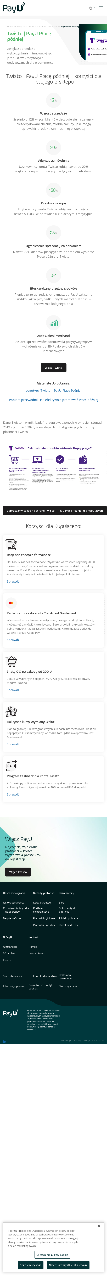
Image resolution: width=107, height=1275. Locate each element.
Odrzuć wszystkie (30, 1265)
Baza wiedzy (66, 893)
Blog (61, 902)
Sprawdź (13, 581)
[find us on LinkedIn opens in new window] (4, 1041)
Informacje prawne (14, 986)
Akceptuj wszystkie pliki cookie (68, 1265)
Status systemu (68, 986)
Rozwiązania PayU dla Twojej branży (16, 910)
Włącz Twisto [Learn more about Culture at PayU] (18, 872)
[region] (53, 1247)
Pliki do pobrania (68, 918)
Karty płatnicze (42, 902)
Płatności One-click (44, 925)
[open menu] (101, 8)
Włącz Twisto (53, 368)
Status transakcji (12, 976)
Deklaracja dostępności (66, 977)
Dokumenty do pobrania (67, 910)
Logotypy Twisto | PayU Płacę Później (53, 390)
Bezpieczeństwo (12, 918)
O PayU (7, 937)
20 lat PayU (9, 953)
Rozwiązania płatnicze (26, 26)
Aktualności (10, 947)
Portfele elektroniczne (41, 910)
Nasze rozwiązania (14, 893)
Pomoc (33, 947)
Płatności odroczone (49, 26)
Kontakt (33, 937)
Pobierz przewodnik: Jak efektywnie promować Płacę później (53, 400)
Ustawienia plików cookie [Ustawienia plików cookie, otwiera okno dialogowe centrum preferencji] (52, 1255)
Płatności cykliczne (44, 918)
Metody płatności (43, 893)
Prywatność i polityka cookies (41, 987)
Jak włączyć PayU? (13, 902)
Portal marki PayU (69, 925)
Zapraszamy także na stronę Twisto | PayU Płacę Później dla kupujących (55, 511)
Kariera (7, 960)
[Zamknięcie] (99, 1226)
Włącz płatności (38, 953)
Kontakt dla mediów (45, 976)
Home (10, 26)
